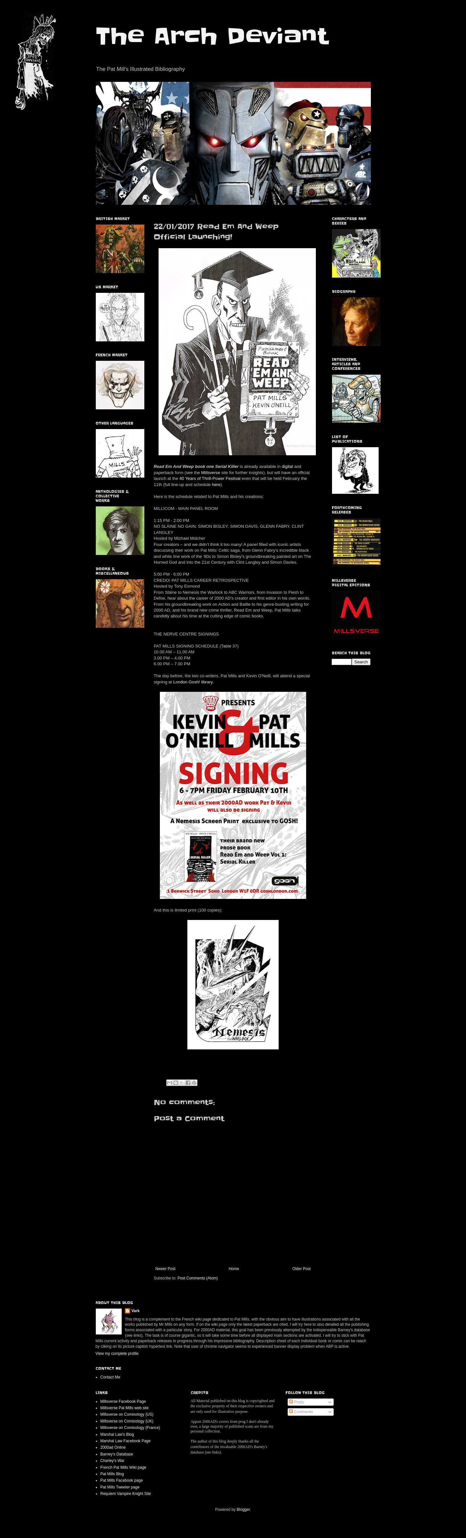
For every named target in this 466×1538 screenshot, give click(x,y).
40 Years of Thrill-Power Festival (209, 478)
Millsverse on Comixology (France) (130, 1427)
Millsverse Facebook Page (123, 1401)
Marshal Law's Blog (117, 1434)
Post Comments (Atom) (197, 1278)
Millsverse (210, 472)
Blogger (243, 1509)
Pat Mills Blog (112, 1474)
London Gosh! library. (193, 682)
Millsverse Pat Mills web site (124, 1408)
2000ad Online (113, 1447)
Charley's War (112, 1460)
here (216, 484)
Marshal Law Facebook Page (125, 1441)
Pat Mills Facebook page (121, 1480)
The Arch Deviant (211, 36)
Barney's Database (116, 1454)
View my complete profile (117, 1353)
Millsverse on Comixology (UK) (126, 1421)
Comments (301, 1412)
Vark (135, 1311)
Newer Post (165, 1269)
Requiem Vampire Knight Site (125, 1493)
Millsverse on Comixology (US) (126, 1414)
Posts (296, 1402)
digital (287, 466)
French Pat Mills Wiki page (123, 1467)
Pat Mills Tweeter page (119, 1487)
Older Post (301, 1269)
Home (234, 1269)
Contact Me (110, 1377)
